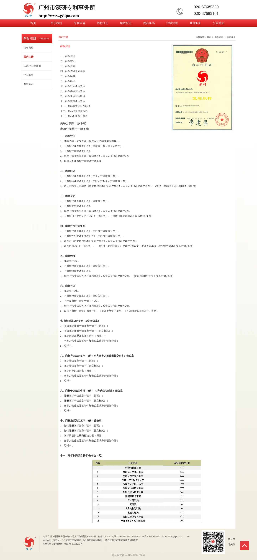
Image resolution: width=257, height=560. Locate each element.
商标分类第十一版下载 (77, 129)
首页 (209, 37)
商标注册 (219, 37)
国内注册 (231, 37)
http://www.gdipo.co (171, 536)
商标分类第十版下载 (73, 123)
